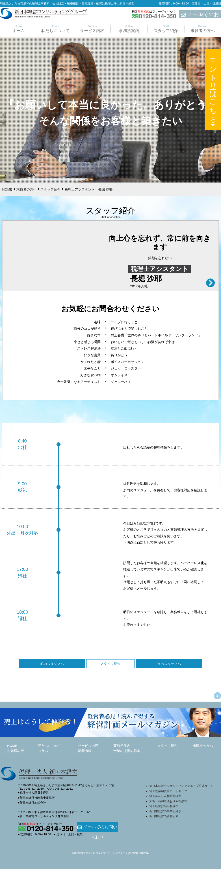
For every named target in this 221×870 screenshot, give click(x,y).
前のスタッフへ (76, 664)
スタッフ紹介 (50, 189)
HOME (7, 189)
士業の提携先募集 (126, 752)
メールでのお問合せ (200, 14)
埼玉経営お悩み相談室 (163, 807)
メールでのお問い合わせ (97, 828)
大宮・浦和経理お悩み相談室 (168, 802)
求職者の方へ (26, 189)
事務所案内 (121, 747)
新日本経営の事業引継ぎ (165, 812)
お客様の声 (15, 752)
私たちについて (50, 747)
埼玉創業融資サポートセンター (171, 792)
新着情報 (84, 752)
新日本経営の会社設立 (163, 817)
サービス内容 (88, 747)
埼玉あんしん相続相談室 (165, 797)
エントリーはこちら (213, 91)
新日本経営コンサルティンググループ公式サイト (181, 787)
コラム (43, 752)
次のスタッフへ (145, 664)
